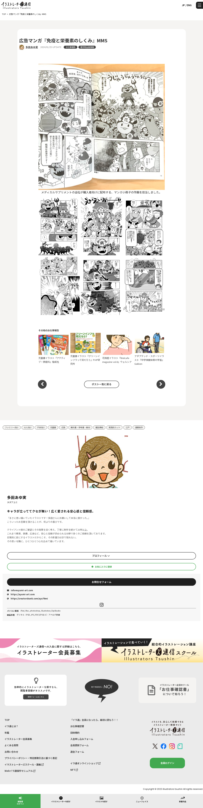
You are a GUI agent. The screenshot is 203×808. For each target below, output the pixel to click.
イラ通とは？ (11, 726)
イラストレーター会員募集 (18, 739)
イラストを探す (101, 799)
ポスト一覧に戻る (101, 384)
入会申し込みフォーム (81, 739)
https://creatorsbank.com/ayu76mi (27, 598)
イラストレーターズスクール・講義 (24, 764)
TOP (7, 720)
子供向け (41, 427)
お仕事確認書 (77, 726)
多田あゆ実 (32, 47)
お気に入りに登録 (101, 566)
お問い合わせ (11, 751)
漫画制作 (139, 427)
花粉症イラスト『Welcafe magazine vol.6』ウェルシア (117, 349)
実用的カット (114, 427)
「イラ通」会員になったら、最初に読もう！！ (94, 720)
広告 (63, 427)
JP (183, 5)
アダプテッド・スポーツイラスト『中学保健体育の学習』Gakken (149, 349)
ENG (189, 5)
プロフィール (101, 555)
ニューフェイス (142, 799)
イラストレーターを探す (61, 799)
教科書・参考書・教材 (80, 427)
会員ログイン (167, 763)
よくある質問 (11, 745)
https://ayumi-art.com (21, 594)
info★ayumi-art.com (20, 590)
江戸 (127, 427)
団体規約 (74, 732)
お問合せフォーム (101, 582)
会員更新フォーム (79, 745)
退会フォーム (77, 751)
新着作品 (182, 799)
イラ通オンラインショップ (85, 763)
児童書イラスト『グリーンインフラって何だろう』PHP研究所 (85, 349)
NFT (74, 769)
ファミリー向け (11, 427)
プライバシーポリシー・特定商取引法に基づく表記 (31, 758)
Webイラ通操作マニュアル (20, 770)
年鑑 (7, 732)
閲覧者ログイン (20, 800)
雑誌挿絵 (99, 427)
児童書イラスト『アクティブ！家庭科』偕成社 (53, 349)
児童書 (53, 427)
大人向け (28, 427)
